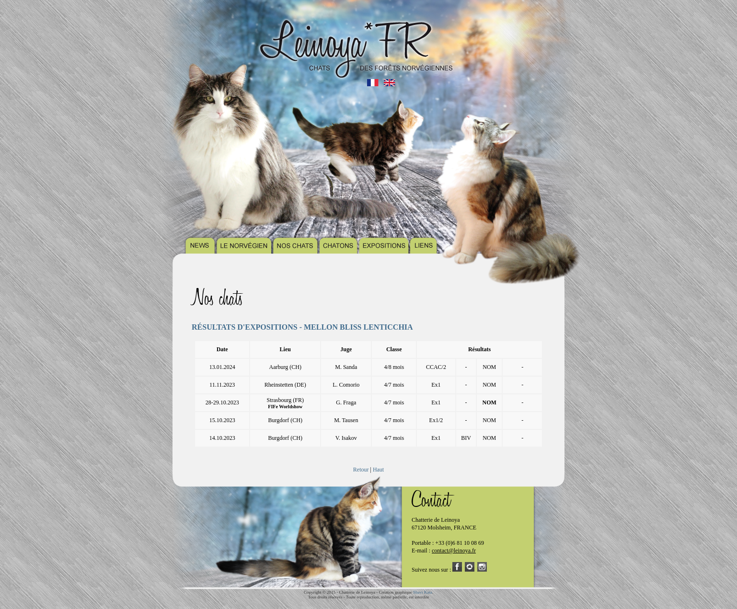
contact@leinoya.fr (454, 550)
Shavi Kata (422, 592)
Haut (378, 469)
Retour (361, 469)
